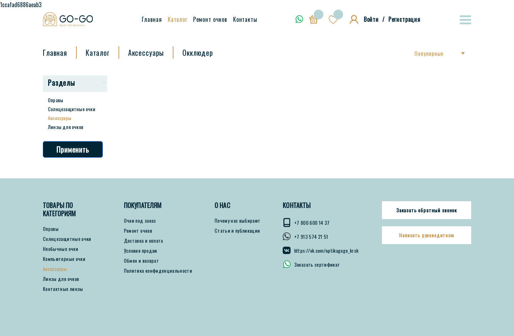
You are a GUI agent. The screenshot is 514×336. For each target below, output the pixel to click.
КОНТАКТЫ (297, 205)
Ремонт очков (210, 19)
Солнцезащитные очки (71, 109)
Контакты (245, 19)
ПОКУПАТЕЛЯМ (143, 205)
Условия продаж (140, 250)
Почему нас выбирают (238, 220)
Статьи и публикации (237, 230)
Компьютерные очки (64, 258)
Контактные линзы (63, 288)
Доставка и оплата (143, 240)
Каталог (177, 19)
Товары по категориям (59, 209)
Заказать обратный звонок (426, 210)
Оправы (55, 100)
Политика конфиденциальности (158, 270)
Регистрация (404, 19)
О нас (222, 205)
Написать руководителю (426, 235)
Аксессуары (59, 118)
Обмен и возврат (141, 260)
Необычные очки (60, 248)
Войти (371, 19)
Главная (152, 19)
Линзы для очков (65, 126)
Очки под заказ (140, 220)
